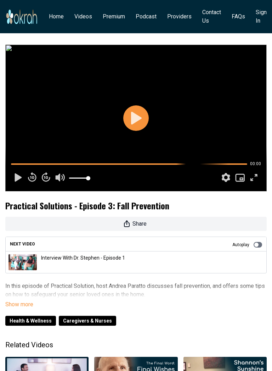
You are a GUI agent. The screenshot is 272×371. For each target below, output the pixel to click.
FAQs (238, 16)
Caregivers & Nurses (87, 311)
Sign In (261, 16)
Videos (83, 16)
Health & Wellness (31, 311)
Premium (114, 16)
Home (56, 16)
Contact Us (211, 16)
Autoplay (247, 245)
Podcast (146, 16)
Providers (179, 16)
